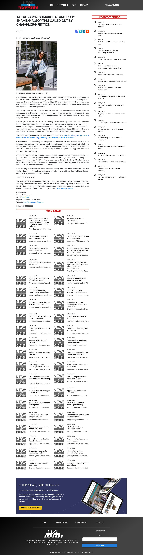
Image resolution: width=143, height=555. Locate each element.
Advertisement (81, 522)
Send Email (25, 197)
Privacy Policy (62, 522)
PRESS (74, 5)
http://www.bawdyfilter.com (35, 202)
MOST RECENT (62, 5)
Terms (43, 522)
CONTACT (84, 5)
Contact (100, 522)
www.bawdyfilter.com (65, 188)
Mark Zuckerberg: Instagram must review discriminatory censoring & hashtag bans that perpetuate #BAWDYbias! (52, 136)
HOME (51, 5)
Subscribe (100, 545)
